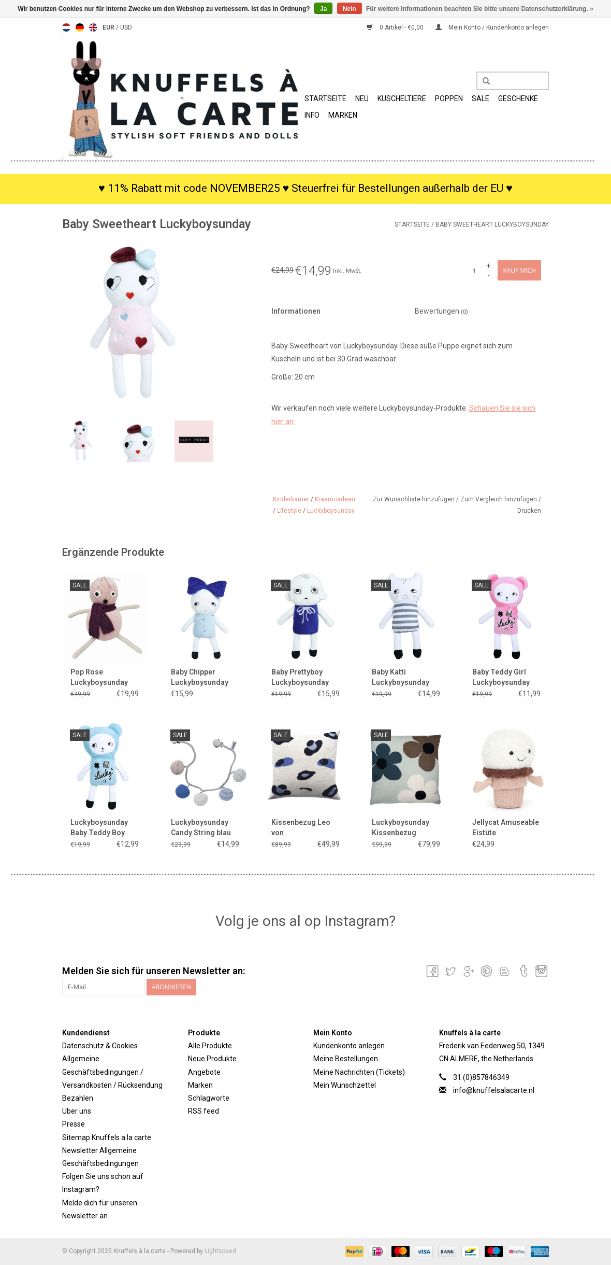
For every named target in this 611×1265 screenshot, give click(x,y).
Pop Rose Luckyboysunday (99, 677)
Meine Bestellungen (345, 1059)
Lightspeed (220, 1251)
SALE (480, 98)
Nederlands (66, 27)
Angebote (204, 1072)
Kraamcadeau (335, 499)
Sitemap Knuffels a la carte (106, 1137)
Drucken (529, 510)
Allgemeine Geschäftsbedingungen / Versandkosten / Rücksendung (112, 1072)
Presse (73, 1124)
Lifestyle (289, 510)
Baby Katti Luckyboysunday (400, 677)
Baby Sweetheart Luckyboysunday (492, 224)
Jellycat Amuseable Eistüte (505, 827)
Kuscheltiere (401, 98)
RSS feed (203, 1111)
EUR (109, 27)
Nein (349, 8)
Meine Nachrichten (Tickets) (359, 1072)
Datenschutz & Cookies (100, 1046)
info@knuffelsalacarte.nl (493, 1090)
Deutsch (80, 27)
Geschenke (518, 98)
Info (311, 115)
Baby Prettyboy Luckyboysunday (300, 677)
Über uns (76, 1111)
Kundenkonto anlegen (349, 1046)
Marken (342, 115)
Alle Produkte (210, 1046)
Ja (323, 8)
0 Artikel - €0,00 (396, 27)
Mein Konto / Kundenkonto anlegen (492, 27)
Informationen (296, 311)
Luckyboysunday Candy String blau (201, 827)
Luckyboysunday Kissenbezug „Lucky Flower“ (400, 828)
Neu (362, 98)
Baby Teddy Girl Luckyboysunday (501, 677)
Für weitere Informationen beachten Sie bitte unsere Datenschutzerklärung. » (479, 8)
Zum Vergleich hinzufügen (499, 499)
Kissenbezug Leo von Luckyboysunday (300, 828)
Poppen (449, 98)
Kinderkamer (291, 499)
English (93, 27)
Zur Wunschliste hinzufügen (414, 499)
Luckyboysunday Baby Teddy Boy (99, 827)
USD (126, 27)
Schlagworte (208, 1098)
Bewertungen (441, 311)
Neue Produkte (212, 1059)
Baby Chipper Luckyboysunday (199, 677)
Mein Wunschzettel (344, 1085)
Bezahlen (77, 1098)
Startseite (325, 98)
